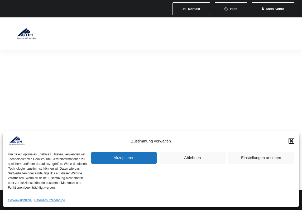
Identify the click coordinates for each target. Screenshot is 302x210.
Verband (76, 34)
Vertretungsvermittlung (273, 34)
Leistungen (135, 34)
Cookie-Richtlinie (20, 200)
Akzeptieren (123, 157)
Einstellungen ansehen (261, 157)
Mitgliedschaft (104, 34)
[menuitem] (191, 8)
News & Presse (231, 34)
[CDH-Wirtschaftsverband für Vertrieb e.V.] (21, 35)
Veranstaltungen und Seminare (181, 34)
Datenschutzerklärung (49, 200)
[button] (291, 141)
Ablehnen (192, 157)
